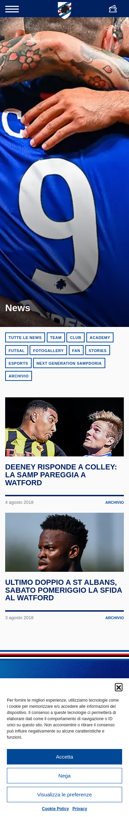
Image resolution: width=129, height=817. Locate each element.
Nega (64, 776)
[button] (118, 686)
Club (75, 338)
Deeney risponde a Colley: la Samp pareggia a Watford (61, 475)
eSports (18, 363)
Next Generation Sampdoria (69, 363)
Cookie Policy (55, 808)
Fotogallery (48, 351)
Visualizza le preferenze (64, 794)
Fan (76, 351)
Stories (98, 351)
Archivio (19, 376)
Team (56, 338)
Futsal (17, 351)
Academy (100, 338)
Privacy (80, 808)
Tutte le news (25, 338)
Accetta (64, 757)
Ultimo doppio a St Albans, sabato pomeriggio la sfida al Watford (63, 590)
